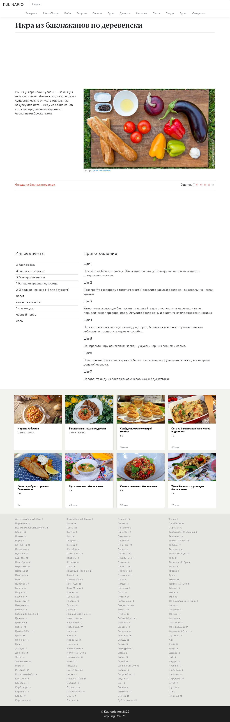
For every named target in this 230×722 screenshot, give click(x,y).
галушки (21, 592)
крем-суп (74, 584)
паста (156, 13)
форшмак (176, 623)
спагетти (125, 692)
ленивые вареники (78, 614)
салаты (97, 13)
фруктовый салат (180, 631)
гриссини (22, 640)
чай (173, 657)
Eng (112, 716)
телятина (176, 536)
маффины (73, 640)
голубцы (21, 610)
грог (19, 644)
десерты (125, 13)
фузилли (175, 635)
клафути (72, 541)
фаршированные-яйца (184, 601)
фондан (175, 614)
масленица (74, 627)
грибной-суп (24, 631)
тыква (174, 579)
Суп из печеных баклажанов (86, 486)
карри (20, 696)
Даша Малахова (101, 170)
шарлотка (176, 670)
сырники (176, 528)
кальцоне (22, 679)
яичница (176, 696)
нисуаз (72, 666)
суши (183, 13)
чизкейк (175, 666)
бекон (20, 532)
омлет (123, 523)
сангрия (124, 627)
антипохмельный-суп (29, 519)
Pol (124, 716)
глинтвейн (22, 601)
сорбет (123, 687)
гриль (20, 635)
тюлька (174, 588)
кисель (71, 532)
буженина (22, 549)
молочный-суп (76, 653)
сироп (123, 657)
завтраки (31, 13)
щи (172, 692)
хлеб (174, 644)
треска (174, 571)
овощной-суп (76, 679)
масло (72, 631)
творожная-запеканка (183, 532)
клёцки (72, 545)
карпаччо (22, 692)
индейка (22, 670)
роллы (124, 610)
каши (71, 523)
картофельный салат (80, 519)
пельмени (125, 545)
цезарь (174, 653)
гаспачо (21, 597)
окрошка (73, 687)
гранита (21, 618)
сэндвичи (198, 13)
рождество (126, 605)
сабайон (124, 623)
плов (122, 579)
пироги (124, 566)
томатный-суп (179, 554)
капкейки (22, 683)
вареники (23, 566)
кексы (71, 528)
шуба (174, 683)
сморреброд (126, 674)
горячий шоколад (27, 614)
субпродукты (128, 700)
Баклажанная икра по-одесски (87, 428)
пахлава (124, 536)
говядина (23, 605)
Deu (118, 716)
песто (123, 549)
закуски (82, 13)
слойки (123, 670)
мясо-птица (51, 13)
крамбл (72, 575)
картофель (23, 700)
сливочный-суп (129, 666)
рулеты (124, 614)
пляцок (123, 584)
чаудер (174, 661)
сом (121, 683)
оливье (124, 519)
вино (20, 579)
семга (123, 644)
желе (20, 657)
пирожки (125, 571)
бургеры (22, 558)
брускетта (23, 545)
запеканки (23, 661)
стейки (124, 696)
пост (122, 592)
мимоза (72, 644)
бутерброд (23, 562)
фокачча (175, 610)
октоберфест (75, 692)
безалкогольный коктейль (32, 528)
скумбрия (125, 661)
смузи (123, 679)
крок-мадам (75, 588)
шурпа (174, 687)
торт (173, 558)
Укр (106, 716)
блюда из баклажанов (31, 184)
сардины (124, 631)
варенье (22, 571)
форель (175, 618)
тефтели (175, 545)
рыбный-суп (127, 618)
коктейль (73, 549)
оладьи (72, 700)
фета (174, 605)
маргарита (74, 623)
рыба (67, 13)
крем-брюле (75, 579)
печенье (125, 554)
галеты (20, 588)
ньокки (72, 674)
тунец (174, 575)
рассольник (126, 601)
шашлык (176, 674)
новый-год (74, 670)
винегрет (22, 575)
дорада (21, 648)
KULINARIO (13, 4)
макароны (74, 618)
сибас (123, 653)
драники (22, 653)
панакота (125, 528)
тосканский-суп (180, 562)
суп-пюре (177, 523)
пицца (170, 13)
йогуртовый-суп (26, 674)
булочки (22, 554)
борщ (20, 541)
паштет (124, 541)
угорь (173, 592)
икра (51, 184)
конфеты (72, 558)
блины (21, 536)
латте (71, 610)
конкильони (75, 554)
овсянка (73, 683)
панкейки (125, 532)
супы (110, 13)
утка (173, 597)
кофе (71, 566)
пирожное (125, 575)
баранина (23, 523)
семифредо (126, 648)
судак (174, 519)
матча (71, 635)
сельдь (124, 640)
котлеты (73, 562)
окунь (71, 696)
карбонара (23, 687)
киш (70, 536)
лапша (72, 605)
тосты (174, 566)
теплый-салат (179, 541)
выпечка (22, 584)
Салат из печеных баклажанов (138, 486)
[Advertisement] (115, 60)
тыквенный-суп (179, 584)
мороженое (74, 657)
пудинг (124, 597)
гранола (21, 623)
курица (73, 597)
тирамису (176, 549)
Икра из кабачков (28, 428)
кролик (72, 592)
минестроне (75, 648)
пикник (124, 562)
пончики (124, 588)
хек (172, 640)
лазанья (73, 601)
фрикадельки (178, 627)
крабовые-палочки (79, 571)
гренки (21, 627)
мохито (72, 661)
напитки (141, 13)
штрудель (176, 679)
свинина (125, 635)
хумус (174, 648)
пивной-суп (126, 558)
